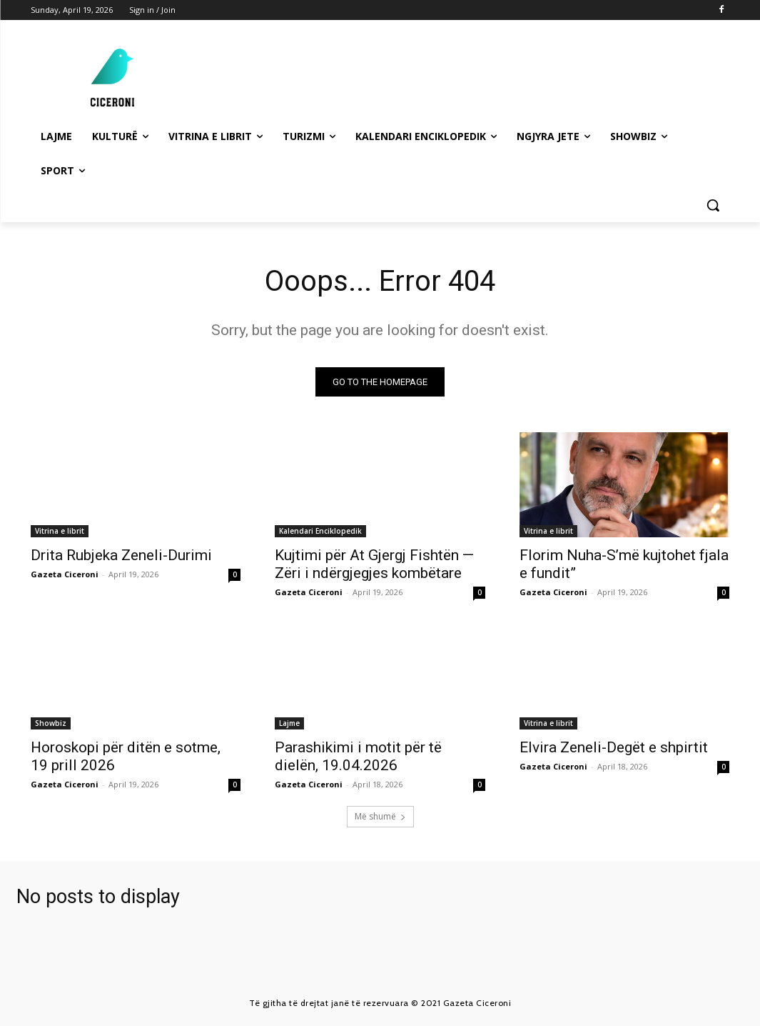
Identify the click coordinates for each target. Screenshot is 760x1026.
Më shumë (380, 816)
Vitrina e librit (59, 532)
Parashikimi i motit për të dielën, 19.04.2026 (358, 757)
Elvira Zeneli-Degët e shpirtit (614, 748)
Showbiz (50, 724)
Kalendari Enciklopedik (320, 532)
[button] (713, 205)
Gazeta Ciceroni (64, 574)
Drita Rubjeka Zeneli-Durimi (121, 555)
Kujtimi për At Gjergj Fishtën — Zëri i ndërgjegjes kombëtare (374, 564)
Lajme (289, 724)
